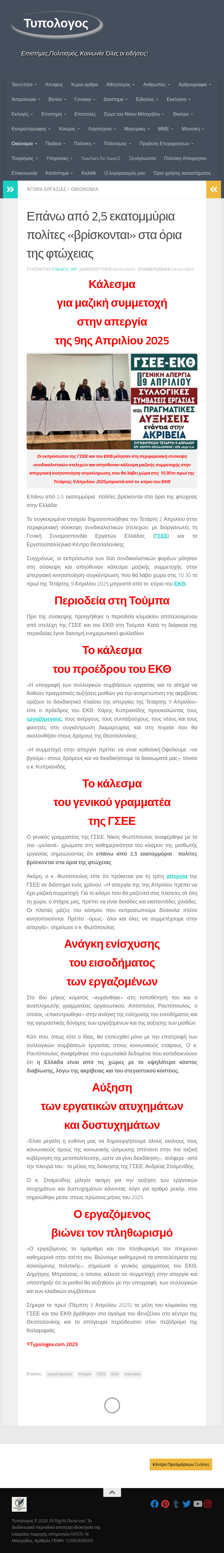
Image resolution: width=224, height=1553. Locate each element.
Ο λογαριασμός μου (125, 173)
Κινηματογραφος (29, 129)
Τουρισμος (22, 158)
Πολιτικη (82, 143)
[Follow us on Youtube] (197, 1504)
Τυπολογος (56, 23)
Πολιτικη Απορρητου (185, 158)
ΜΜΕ (163, 129)
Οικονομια (22, 143)
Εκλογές (20, 114)
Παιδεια (53, 143)
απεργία (176, 876)
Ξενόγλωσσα (142, 158)
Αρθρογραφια (192, 84)
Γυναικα (83, 99)
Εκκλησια (176, 99)
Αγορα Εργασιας (47, 189)
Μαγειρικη (134, 129)
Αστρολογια (24, 99)
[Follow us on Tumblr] (176, 1504)
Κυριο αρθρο (84, 84)
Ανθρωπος (154, 84)
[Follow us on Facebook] (155, 1504)
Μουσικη (191, 129)
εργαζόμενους (44, 719)
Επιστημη (51, 114)
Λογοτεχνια (100, 129)
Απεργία (84, 1374)
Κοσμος (67, 129)
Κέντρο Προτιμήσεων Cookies (181, 1464)
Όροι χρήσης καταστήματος (182, 173)
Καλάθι (88, 173)
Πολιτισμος (115, 143)
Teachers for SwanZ (100, 158)
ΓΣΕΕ (161, 536)
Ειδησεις (145, 99)
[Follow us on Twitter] (187, 1504)
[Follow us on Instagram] (208, 1504)
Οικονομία (132, 1374)
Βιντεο (55, 99)
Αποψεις (54, 84)
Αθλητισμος (118, 84)
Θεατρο (180, 114)
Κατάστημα (57, 173)
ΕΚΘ (179, 584)
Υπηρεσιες (57, 158)
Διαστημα (113, 99)
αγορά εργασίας (60, 1374)
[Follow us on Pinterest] (165, 1504)
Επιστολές (85, 114)
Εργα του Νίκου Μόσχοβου (132, 114)
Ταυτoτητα (22, 84)
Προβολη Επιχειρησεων (164, 143)
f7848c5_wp (64, 269)
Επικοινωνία (24, 173)
